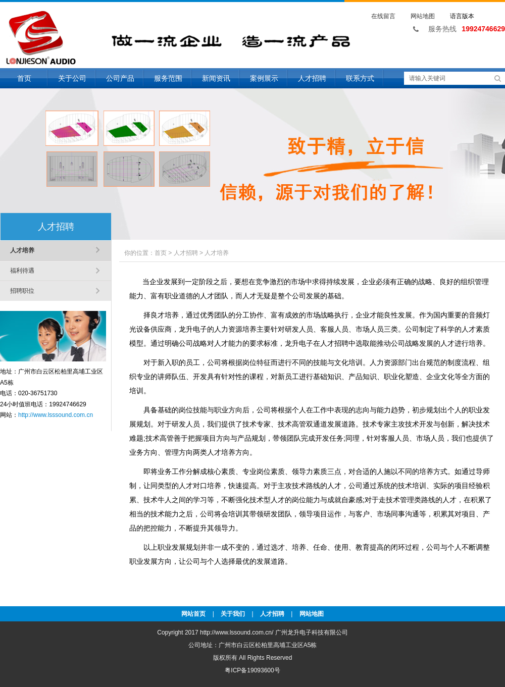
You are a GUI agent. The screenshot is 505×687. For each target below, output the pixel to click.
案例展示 (264, 78)
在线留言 (383, 16)
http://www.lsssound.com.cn (55, 414)
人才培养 (22, 250)
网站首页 (193, 613)
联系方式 (360, 78)
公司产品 (120, 78)
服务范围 (168, 78)
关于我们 (233, 613)
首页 (24, 78)
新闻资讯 (216, 78)
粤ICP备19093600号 (252, 670)
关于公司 (72, 78)
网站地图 (423, 16)
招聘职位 (22, 290)
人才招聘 (312, 78)
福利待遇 (22, 270)
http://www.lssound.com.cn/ (236, 632)
